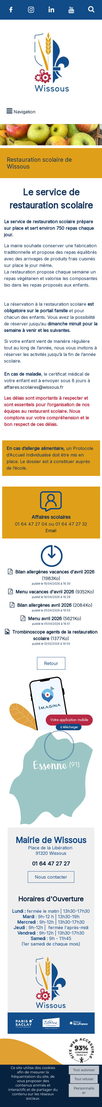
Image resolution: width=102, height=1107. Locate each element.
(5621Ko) (54, 618)
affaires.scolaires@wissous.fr (34, 387)
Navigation (24, 111)
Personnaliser (84, 1090)
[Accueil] (51, 63)
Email (50, 530)
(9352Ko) (55, 591)
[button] (91, 9)
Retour (51, 663)
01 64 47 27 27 (51, 863)
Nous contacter (51, 877)
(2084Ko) (54, 605)
